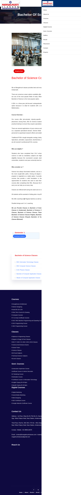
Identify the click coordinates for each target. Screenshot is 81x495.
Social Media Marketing (18, 395)
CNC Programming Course (19, 323)
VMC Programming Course (19, 326)
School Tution (16, 347)
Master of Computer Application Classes (28, 277)
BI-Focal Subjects (17, 353)
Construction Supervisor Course (20, 368)
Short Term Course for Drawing (21, 312)
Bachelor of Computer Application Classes (29, 274)
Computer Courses (17, 315)
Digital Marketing (17, 392)
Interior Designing (17, 306)
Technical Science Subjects (19, 356)
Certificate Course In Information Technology (24, 379)
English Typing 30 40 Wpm (19, 382)
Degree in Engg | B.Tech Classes (21, 339)
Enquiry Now (19, 71)
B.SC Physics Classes (23, 270)
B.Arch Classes (16, 358)
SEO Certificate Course (18, 400)
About (26, 492)
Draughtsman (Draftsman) (19, 304)
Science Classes (17, 350)
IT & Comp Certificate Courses (20, 318)
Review (32, 492)
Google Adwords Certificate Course (22, 403)
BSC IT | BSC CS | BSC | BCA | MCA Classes (25, 342)
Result (37, 492)
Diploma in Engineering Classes (21, 336)
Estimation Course (17, 377)
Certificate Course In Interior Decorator (22, 371)
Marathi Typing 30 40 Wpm (19, 385)
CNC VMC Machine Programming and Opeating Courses (28, 320)
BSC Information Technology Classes (27, 262)
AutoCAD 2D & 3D (17, 309)
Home (20, 492)
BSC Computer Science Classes (26, 266)
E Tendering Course (17, 374)
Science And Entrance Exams (20, 344)
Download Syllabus (19, 236)
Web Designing (16, 397)
